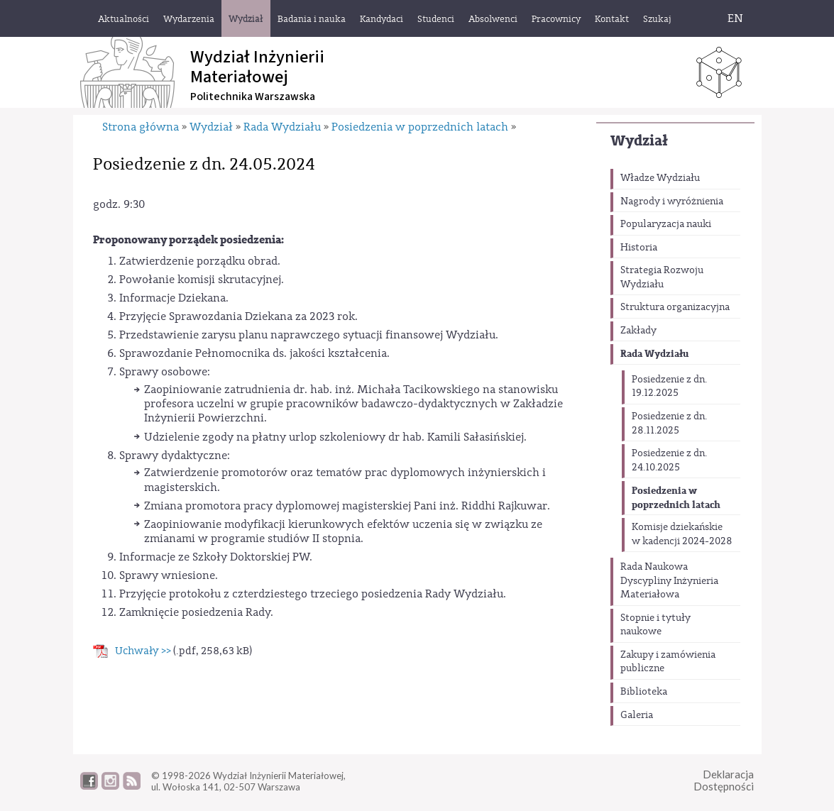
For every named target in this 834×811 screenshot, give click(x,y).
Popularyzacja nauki (665, 224)
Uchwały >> (143, 651)
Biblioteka (643, 691)
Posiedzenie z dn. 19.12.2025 (669, 386)
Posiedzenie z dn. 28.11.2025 (669, 423)
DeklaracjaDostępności (723, 780)
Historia (638, 247)
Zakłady (638, 330)
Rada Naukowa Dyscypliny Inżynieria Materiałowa (669, 581)
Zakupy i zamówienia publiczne (667, 662)
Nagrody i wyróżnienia (671, 201)
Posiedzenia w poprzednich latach (676, 498)
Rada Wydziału (654, 353)
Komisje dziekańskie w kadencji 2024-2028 (682, 534)
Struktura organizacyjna (675, 307)
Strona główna (140, 127)
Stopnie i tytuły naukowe (655, 625)
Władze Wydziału (660, 178)
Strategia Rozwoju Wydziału (661, 277)
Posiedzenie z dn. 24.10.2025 (669, 460)
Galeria (636, 715)
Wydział (639, 141)
